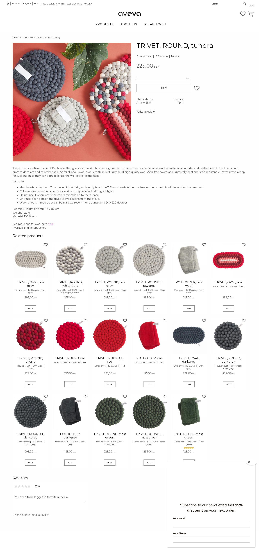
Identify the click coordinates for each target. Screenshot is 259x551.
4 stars (25, 486)
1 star (16, 486)
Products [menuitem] (104, 24)
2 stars (19, 486)
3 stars (22, 486)
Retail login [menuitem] (155, 24)
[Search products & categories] (226, 4)
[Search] (245, 3)
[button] (243, 14)
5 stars (29, 486)
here (51, 224)
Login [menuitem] (251, 5)
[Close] (251, 462)
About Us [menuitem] (129, 24)
